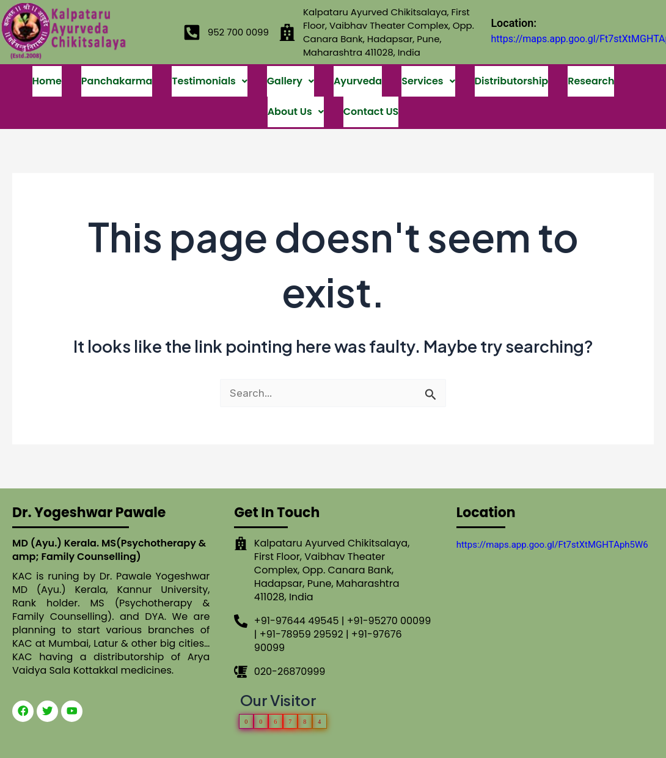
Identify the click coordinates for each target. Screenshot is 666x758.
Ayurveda (358, 72)
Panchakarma (116, 72)
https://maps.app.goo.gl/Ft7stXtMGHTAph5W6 (552, 515)
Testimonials (209, 72)
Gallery (290, 72)
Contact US (371, 84)
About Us (296, 84)
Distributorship (512, 72)
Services (428, 72)
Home (47, 72)
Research (591, 72)
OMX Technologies (473, 745)
